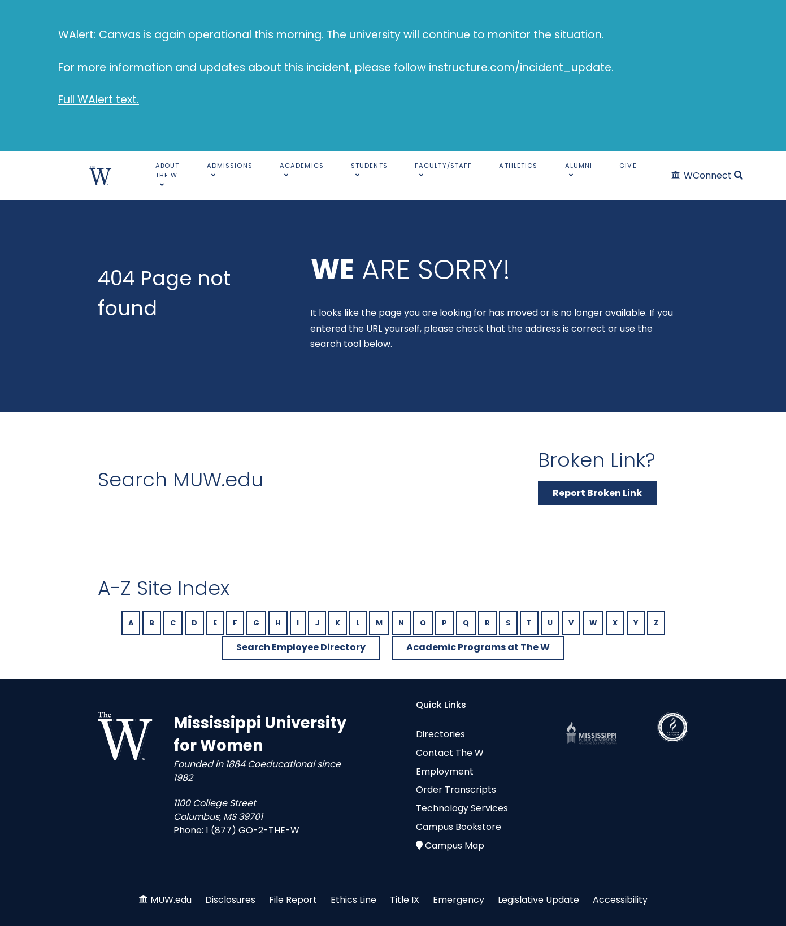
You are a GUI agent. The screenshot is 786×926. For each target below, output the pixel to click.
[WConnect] (702, 175)
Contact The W (450, 752)
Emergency (458, 899)
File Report (293, 899)
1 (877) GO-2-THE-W (252, 830)
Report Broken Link (597, 492)
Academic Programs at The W (478, 647)
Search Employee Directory (301, 647)
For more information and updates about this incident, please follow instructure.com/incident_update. (336, 67)
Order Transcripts (456, 789)
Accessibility (620, 899)
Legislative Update (538, 899)
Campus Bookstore (458, 826)
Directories (440, 734)
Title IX (404, 899)
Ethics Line (353, 899)
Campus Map (454, 845)
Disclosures (230, 899)
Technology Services (462, 808)
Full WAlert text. (98, 99)
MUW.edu (171, 899)
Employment (445, 771)
